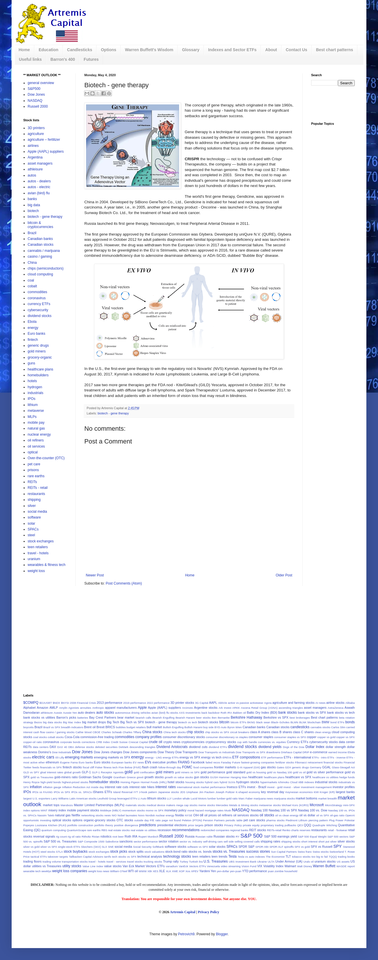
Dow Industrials (61, 752)
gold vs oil (299, 772)
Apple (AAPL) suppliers (46, 151)
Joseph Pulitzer (225, 792)
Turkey (184, 861)
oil (201, 815)
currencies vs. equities (272, 742)
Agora (268, 702)
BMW (325, 722)
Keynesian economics (299, 792)
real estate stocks (119, 830)
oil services (36, 446)
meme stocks (206, 805)
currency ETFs (39, 304)
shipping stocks (290, 841)
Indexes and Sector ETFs (232, 49)
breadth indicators (72, 727)
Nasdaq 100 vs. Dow (312, 810)
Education (48, 49)
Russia (190, 836)
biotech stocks (208, 722)
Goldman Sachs (90, 777)
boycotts (28, 727)
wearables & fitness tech (46, 565)
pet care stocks (254, 820)
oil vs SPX (322, 815)
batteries (82, 717)
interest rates (166, 787)
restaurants (36, 494)
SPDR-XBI (261, 846)
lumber (211, 798)
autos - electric (39, 187)
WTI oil (133, 871)
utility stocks (71, 866)
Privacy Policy (233, 825)
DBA (71, 747)
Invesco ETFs (236, 787)
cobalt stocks (56, 737)
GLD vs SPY (31, 772)
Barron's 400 (63, 59)
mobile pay (36, 423)
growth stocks (153, 777)
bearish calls (143, 717)
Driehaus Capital (291, 752)
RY (238, 836)
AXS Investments (190, 712)
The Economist (275, 856)
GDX (288, 767)
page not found (171, 820)
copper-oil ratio (32, 742)
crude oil (155, 742)
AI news (320, 702)
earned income (337, 752)
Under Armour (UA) (288, 861)
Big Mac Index (72, 722)
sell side (229, 841)
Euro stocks (102, 762)
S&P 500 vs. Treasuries (60, 841)
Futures (91, 59)
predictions (147, 825)
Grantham (119, 777)
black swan (263, 722)
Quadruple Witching (324, 825)
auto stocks (105, 712)
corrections (88, 742)
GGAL (326, 767)
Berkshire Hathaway (246, 717)
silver (32, 506)
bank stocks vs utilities (39, 717)
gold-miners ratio (66, 777)
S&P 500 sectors (337, 836)
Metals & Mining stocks (243, 805)
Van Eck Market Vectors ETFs (144, 866)
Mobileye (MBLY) (110, 810)
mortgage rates (214, 810)
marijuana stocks (284, 798)
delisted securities (106, 747)
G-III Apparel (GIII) (248, 767)
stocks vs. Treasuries (229, 851)
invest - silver (292, 787)
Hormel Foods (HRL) (154, 782)
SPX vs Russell (321, 846)
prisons (33, 470)
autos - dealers (39, 181)
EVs (148, 762)
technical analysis (149, 856)
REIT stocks (257, 830)
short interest (309, 841)
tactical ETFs (39, 856)
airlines (33, 146)
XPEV (195, 871)
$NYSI (65, 702)
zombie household (285, 871)
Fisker (99, 767)
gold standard (235, 772)
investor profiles (344, 787)
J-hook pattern (148, 792)
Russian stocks (224, 836)
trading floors (32, 861)
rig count (61, 836)
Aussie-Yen (70, 712)
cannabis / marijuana (44, 251)
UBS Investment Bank (242, 861)
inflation (36, 787)
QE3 (300, 825)
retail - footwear (337, 830)
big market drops (94, 722)
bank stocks (287, 712)
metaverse (36, 411)
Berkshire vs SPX (275, 717)
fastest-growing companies (257, 762)
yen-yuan (235, 871)
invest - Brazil (256, 787)
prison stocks (213, 825)
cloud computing (40, 274)
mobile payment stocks (83, 810)
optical (33, 452)
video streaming (230, 866)
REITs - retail (38, 488)
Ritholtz (86, 836)
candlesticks (299, 727)
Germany (315, 767)
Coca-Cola (72, 737)
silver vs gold (31, 846)
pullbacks (290, 825)
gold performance (213, 772)
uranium (34, 559)
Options (108, 49)
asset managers (40, 163)
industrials (35, 393)
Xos (188, 871)
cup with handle (247, 742)
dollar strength (336, 747)
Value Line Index (92, 866)
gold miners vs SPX (187, 772)
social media (37, 512)
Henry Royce (31, 782)
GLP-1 (86, 772)
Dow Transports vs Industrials (216, 752)
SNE (111, 846)
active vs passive (238, 702)
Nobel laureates (127, 815)
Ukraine (262, 861)
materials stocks (136, 805)
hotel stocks (175, 782)
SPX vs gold (302, 846)
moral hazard (196, 810)
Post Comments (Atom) (124, 583)
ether (41, 762)
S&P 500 (251, 836)
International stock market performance (201, 787)
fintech (33, 340)
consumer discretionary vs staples (227, 737)
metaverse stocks (270, 805)
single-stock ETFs (69, 846)
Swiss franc (304, 851)
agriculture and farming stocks (293, 702)
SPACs (33, 529)
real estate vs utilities (144, 830)
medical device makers (161, 805)
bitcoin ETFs (238, 722)
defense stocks (84, 747)
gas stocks (268, 767)
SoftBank (158, 846)
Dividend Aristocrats (172, 747)
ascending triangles (291, 707)
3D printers (36, 128)
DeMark (124, 747)
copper (311, 737)
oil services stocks (246, 815)
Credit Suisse (119, 742)
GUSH (214, 777)
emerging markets (79, 757)
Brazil (32, 233)
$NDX (56, 702)
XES (155, 871)
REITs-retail (274, 830)
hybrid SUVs (227, 782)
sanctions (126, 841)
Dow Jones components (139, 752)
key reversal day (272, 792)
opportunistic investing (37, 820)
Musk (227, 810)
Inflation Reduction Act (76, 787)
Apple (142, 708)
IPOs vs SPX (62, 792)
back (204, 712)
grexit (140, 777)
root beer (118, 836)
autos (32, 175)
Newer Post (95, 575)
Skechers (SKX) (91, 846)
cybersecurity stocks (323, 742)
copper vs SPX (345, 737)
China (32, 263)
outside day (141, 820)
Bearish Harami (185, 717)
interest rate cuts (116, 787)
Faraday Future (230, 762)
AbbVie (222, 702)
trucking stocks (153, 861)
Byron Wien (234, 727)
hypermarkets (268, 782)
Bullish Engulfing (173, 727)
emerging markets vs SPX (112, 757)
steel (31, 535)
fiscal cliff (88, 767)
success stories (258, 851)
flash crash (150, 767)
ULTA (271, 861)
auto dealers (86, 712)
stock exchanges (41, 541)
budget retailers (136, 727)
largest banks (345, 792)
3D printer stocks (182, 702)
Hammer (224, 777)
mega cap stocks (186, 805)
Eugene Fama (69, 762)
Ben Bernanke (221, 717)
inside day (97, 787)
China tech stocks (174, 732)
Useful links (30, 59)
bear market (125, 717)
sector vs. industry (190, 841)
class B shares (281, 732)
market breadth (327, 798)
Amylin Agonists (69, 707)
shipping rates (270, 841)
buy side (208, 727)
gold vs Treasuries (42, 777)
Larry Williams (60, 798)
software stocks (175, 846)
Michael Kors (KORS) (295, 805)
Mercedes (222, 805)
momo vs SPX (154, 810)
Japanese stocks (168, 792)
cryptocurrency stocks (221, 742)
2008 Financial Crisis (83, 702)
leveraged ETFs (127, 798)
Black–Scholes (280, 722)
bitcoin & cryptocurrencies (40, 225)
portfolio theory (103, 825)
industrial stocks (326, 782)
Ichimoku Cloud (287, 782)
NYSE (188, 815)
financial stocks (333, 762)
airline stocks (335, 702)
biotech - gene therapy (113, 413)
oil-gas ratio (337, 815)
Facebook (197, 762)
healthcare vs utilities (325, 777)
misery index (57, 810)
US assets (343, 861)
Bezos (38, 722)
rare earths (36, 476)
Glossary (190, 49)
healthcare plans (40, 369)
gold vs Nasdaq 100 (279, 772)
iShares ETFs (102, 792)
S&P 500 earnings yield (280, 836)
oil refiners (36, 440)
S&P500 (34, 89)
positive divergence (126, 825)
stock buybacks (76, 851)
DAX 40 (62, 747)
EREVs (226, 757)
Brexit (101, 727)
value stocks (113, 866)
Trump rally (171, 861)
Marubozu (66, 805)
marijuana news (263, 798)
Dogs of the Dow (293, 747)
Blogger (222, 934)
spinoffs (289, 846)
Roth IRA (130, 836)
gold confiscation (144, 772)
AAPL (213, 702)
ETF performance (272, 757)
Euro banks (36, 334)
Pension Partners (213, 820)
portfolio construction (80, 825)
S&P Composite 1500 (91, 841)
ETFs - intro (319, 757)
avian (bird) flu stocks (164, 712)
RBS (104, 830)
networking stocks (92, 815)
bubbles (121, 727)
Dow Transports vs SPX (250, 752)
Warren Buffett (324, 866)
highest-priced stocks (75, 782)
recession (164, 830)
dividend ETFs (218, 747)
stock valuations (154, 851)
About (271, 49)
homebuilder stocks (104, 782)
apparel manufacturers (121, 707)
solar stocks (217, 846)
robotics (105, 836)
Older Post (284, 575)
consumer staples (261, 737)
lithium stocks (156, 798)
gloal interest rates (51, 772)
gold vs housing (256, 772)
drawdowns (273, 752)
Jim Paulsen (206, 792)
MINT (44, 810)
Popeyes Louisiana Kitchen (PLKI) (44, 825)
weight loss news (98, 871)
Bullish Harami (193, 727)
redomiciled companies (215, 830)
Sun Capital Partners (284, 851)
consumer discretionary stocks (184, 737)
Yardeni (204, 871)
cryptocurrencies (192, 742)
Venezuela (213, 866)
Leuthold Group (107, 798)
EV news (138, 762)
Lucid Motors (199, 798)
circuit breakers (239, 732)
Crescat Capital (138, 742)
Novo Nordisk (146, 815)
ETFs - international (297, 757)
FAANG (184, 762)
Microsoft (317, 805)
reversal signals (44, 836)
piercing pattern (318, 820)
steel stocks (47, 851)
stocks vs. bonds (200, 851)
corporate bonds (70, 742)
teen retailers (38, 547)
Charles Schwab (111, 732)
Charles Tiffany (132, 732)
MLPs (32, 417)
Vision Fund (249, 866)
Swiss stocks (321, 851)
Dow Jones (36, 94)
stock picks (118, 851)
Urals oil (308, 861)
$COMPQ (30, 703)
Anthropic (98, 707)
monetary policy (175, 810)
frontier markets (225, 767)
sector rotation (168, 841)
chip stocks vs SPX (217, 732)
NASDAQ (35, 101)
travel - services (116, 861)
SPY (337, 846)
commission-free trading (97, 737)
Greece (130, 777)
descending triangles (142, 747)
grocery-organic (40, 357)
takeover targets (58, 856)
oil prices (210, 815)
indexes (309, 782)
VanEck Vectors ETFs (192, 866)
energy (33, 328)
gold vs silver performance (324, 772)
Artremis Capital (182, 912)
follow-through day (169, 767)
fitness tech (111, 767)
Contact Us (296, 49)
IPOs (31, 399)
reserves (304, 830)
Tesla (233, 856)
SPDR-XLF (276, 846)
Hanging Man (239, 777)
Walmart (290, 866)
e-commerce (318, 752)
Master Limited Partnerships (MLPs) (99, 805)
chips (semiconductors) (45, 268)
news (107, 815)
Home (24, 49)
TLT (288, 856)
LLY (169, 798)
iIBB (301, 782)
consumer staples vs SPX (290, 737)
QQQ (307, 825)
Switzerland (336, 851)
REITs (32, 482)
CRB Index (103, 742)
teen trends (219, 856)
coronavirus (37, 298)
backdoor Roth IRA (220, 712)
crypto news (171, 742)
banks (32, 199)
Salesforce (111, 841)
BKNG (251, 722)
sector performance (145, 841)
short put (323, 841)
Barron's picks (66, 717)
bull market (154, 727)
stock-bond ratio (176, 851)
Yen (213, 871)
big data (34, 205)
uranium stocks (325, 861)
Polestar (350, 820)
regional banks (239, 830)
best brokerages (300, 717)
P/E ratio (155, 820)
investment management (316, 787)
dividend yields (269, 747)
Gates (280, 767)
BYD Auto (220, 727)
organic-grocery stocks (99, 820)
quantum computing (53, 830)
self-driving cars (213, 841)
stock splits (136, 851)
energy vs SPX (189, 757)
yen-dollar (223, 871)
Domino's (44, 752)
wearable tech (32, 871)
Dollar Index (315, 747)
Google (107, 777)
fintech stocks (72, 767)
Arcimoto (187, 707)
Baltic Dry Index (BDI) (262, 712)
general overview (41, 83)
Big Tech (113, 722)
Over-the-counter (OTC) (46, 458)
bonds (350, 722)
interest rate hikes (141, 787)
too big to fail (319, 856)
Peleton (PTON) (192, 820)
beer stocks (203, 717)
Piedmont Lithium (296, 820)
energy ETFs (171, 757)
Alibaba (350, 702)
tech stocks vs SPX (124, 856)
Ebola (32, 322)
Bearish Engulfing (163, 717)
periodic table (234, 820)
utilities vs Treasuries (46, 866)
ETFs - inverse (336, 757)
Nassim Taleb (45, 815)
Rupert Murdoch (148, 836)
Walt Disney (304, 866)
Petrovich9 (186, 934)
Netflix (76, 815)
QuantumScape (76, 830)
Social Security (142, 846)
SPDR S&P (246, 846)
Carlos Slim (338, 727)
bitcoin (224, 722)
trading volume (51, 861)
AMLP (53, 707)
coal (31, 280)
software (34, 517)
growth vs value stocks (179, 777)
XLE (162, 871)
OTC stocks (125, 820)
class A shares (260, 732)
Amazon (42, 707)
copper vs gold (326, 737)
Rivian (96, 836)
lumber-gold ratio (227, 798)
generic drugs (38, 345)
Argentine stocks (205, 707)
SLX (104, 846)
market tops (51, 805)
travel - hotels (38, 553)
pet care (34, 464)
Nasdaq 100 (259, 810)
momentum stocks (133, 810)
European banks (121, 762)
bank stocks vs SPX (312, 712)
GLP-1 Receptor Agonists (108, 772)
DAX (52, 747)
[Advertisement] (214, 19)
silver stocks (346, 841)
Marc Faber (245, 798)
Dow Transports (186, 752)
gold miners (37, 351)
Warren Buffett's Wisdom (149, 49)
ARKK (236, 707)
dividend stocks (39, 316)
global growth (72, 772)
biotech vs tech (187, 722)
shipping (34, 500)
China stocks (152, 732)
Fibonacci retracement (308, 762)
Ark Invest (225, 707)
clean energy (323, 732)
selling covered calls (247, 841)
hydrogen (35, 387)
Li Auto (142, 798)
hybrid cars (212, 782)
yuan (271, 871)
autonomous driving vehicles (133, 712)
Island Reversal (123, 792)
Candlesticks (79, 49)
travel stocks (135, 861)
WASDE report (345, 866)
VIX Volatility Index (270, 866)
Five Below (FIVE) (130, 767)
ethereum (52, 762)
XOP (182, 871)
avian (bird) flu (39, 193)
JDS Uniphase (189, 792)
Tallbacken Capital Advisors (86, 856)
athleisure (35, 169)
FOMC (187, 767)
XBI (149, 871)
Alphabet (29, 707)
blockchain (313, 722)
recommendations (185, 830)
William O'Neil (118, 871)
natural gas (36, 428)
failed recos (213, 762)
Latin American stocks (83, 798)
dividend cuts (198, 747)
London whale (181, 798)
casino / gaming (40, 256)
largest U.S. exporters (36, 798)
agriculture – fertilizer (44, 140)
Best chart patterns (334, 49)
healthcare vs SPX (298, 777)
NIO (114, 815)
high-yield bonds (50, 782)
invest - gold (275, 787)
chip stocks (195, 732)
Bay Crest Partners (102, 717)
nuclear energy (39, 434)
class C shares (303, 732)
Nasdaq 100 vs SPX (283, 810)
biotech (33, 211)
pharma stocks (275, 820)
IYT (135, 792)
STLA (59, 851)
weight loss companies (69, 871)
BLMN (294, 722)
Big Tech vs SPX (132, 722)
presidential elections (172, 825)
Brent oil (90, 727)
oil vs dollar (307, 815)
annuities (85, 707)
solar (31, 523)
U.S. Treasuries (216, 861)
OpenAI (350, 815)
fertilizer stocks (284, 762)
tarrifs (107, 856)
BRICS (110, 727)
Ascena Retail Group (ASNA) (259, 707)
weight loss (36, 571)
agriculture (36, 134)
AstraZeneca (335, 707)
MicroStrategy (333, 805)
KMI (316, 792)
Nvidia (179, 815)
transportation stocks (75, 861)
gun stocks (201, 777)
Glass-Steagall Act (343, 767)
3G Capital (201, 702)
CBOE (96, 732)
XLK (168, 871)
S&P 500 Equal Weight (312, 836)
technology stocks (177, 856)
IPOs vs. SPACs (81, 792)
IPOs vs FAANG (42, 792)
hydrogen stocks (247, 782)
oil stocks (267, 815)
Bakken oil (239, 712)
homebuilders (38, 375)
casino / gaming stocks (60, 732)
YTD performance (254, 871)
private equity (251, 825)
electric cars (43, 757)
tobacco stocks (301, 856)
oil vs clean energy (286, 815)
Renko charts (290, 830)
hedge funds (347, 777)
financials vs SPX (51, 767)
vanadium (172, 866)
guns (31, 363)
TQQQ (333, 856)
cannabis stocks (320, 727)
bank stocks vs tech (341, 712)
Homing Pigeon (130, 782)
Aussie (58, 712)
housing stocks (194, 782)
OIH (196, 815)
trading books (346, 856)
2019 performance (134, 702)
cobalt (32, 286)
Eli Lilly (60, 757)
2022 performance (158, 702)
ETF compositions (246, 757)
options (77, 820)
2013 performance (109, 702)
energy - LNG (153, 757)
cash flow (39, 732)
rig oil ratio (74, 836)
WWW (143, 871)
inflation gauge (52, 787)
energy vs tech (211, 757)
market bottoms (306, 798)
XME (175, 871)
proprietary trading (272, 825)
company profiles (148, 737)
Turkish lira (196, 861)
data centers (41, 747)
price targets (196, 825)
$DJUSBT (46, 702)
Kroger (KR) (327, 792)
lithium (33, 405)
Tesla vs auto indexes (251, 856)
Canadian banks (40, 239)
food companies (203, 767)
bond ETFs (337, 722)
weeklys (46, 871)
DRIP (305, 752)
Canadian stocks (41, 245)
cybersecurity (38, 310)
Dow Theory (166, 752)
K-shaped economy (248, 792)
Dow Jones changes (108, 752)
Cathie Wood (83, 732)
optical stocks (61, 820)
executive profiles (164, 762)
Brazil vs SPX (51, 727)
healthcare (255, 777)
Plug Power (336, 820)
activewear (256, 702)
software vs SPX (197, 846)
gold (128, 772)
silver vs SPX (48, 846)
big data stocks (52, 722)
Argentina (35, 157)
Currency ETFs (297, 742)
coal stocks (40, 737)
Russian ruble (204, 836)
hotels (32, 381)
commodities (37, 292)
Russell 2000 (38, 106)
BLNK (302, 722)
